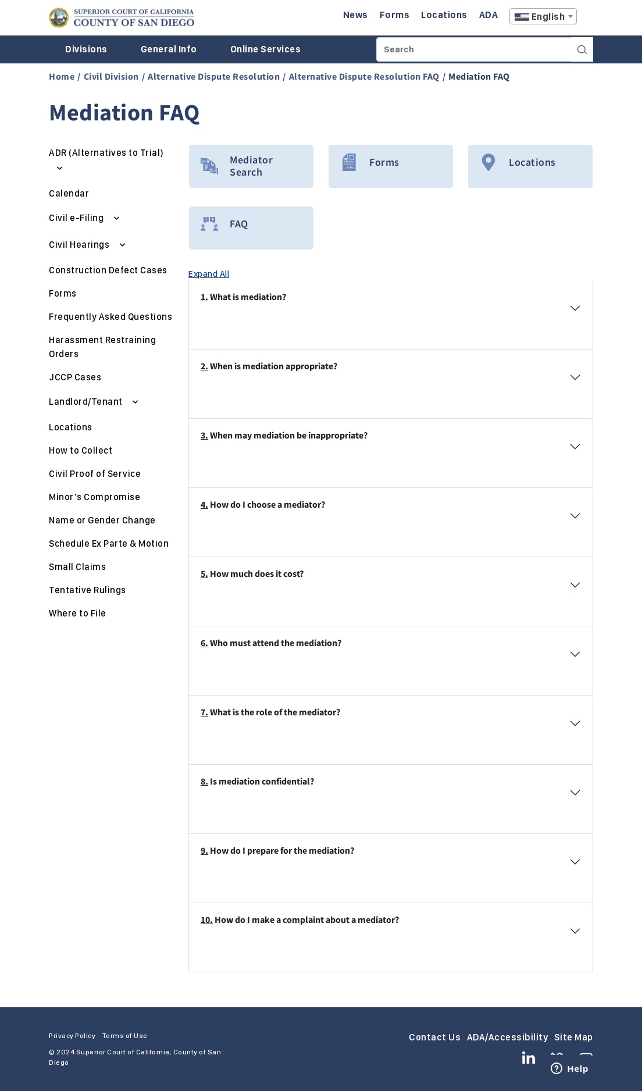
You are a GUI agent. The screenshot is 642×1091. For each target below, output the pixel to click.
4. (204, 504)
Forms (63, 293)
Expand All (208, 274)
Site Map (573, 1037)
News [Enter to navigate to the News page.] (355, 14)
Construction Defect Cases (108, 270)
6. (204, 642)
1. (204, 296)
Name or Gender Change (102, 520)
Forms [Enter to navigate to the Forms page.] (395, 14)
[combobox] (543, 16)
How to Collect (80, 450)
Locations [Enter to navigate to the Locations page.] (444, 14)
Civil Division (111, 76)
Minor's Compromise (94, 496)
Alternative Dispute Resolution (214, 76)
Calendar (69, 193)
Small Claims (77, 566)
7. (204, 712)
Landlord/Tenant (86, 401)
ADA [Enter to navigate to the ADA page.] (488, 14)
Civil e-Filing (77, 217)
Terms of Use (125, 1036)
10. (207, 919)
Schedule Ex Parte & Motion (109, 543)
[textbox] (543, 17)
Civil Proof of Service (95, 473)
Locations (70, 427)
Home (61, 76)
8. (204, 781)
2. (204, 366)
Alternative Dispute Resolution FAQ (364, 76)
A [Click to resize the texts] (585, 19)
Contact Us (435, 1037)
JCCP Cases (75, 377)
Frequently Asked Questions (110, 316)
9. (204, 850)
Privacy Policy (72, 1036)
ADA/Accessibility (507, 1037)
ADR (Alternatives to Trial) (106, 152)
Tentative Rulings (87, 590)
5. (204, 573)
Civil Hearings (80, 244)
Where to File (77, 613)
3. (204, 435)
